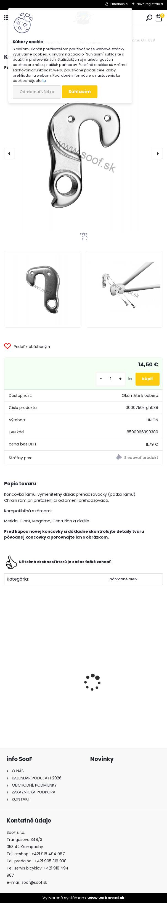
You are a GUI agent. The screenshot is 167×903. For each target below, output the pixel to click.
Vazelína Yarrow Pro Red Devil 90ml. (40, 702)
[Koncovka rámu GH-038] (83, 154)
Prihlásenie (119, 4)
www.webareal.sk (106, 898)
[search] (149, 18)
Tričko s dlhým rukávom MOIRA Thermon (122, 700)
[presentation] (9, 153)
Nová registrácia (150, 4)
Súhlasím (79, 91)
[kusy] (111, 379)
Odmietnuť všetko (37, 91)
